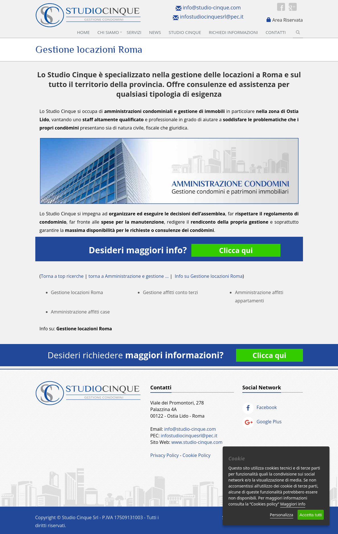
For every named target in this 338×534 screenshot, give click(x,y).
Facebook (259, 407)
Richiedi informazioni (233, 32)
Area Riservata (287, 20)
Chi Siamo (108, 32)
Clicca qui (236, 250)
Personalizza (281, 514)
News (155, 32)
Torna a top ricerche (62, 276)
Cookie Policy (196, 455)
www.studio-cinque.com (197, 442)
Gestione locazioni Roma (77, 292)
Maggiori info (292, 504)
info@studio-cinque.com (212, 7)
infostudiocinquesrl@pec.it (211, 16)
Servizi (134, 32)
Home (83, 32)
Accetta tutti (311, 514)
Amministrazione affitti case (80, 312)
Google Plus (262, 421)
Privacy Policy (164, 455)
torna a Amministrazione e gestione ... (129, 276)
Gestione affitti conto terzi (170, 292)
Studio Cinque (185, 32)
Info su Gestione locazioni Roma (209, 276)
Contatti (276, 32)
